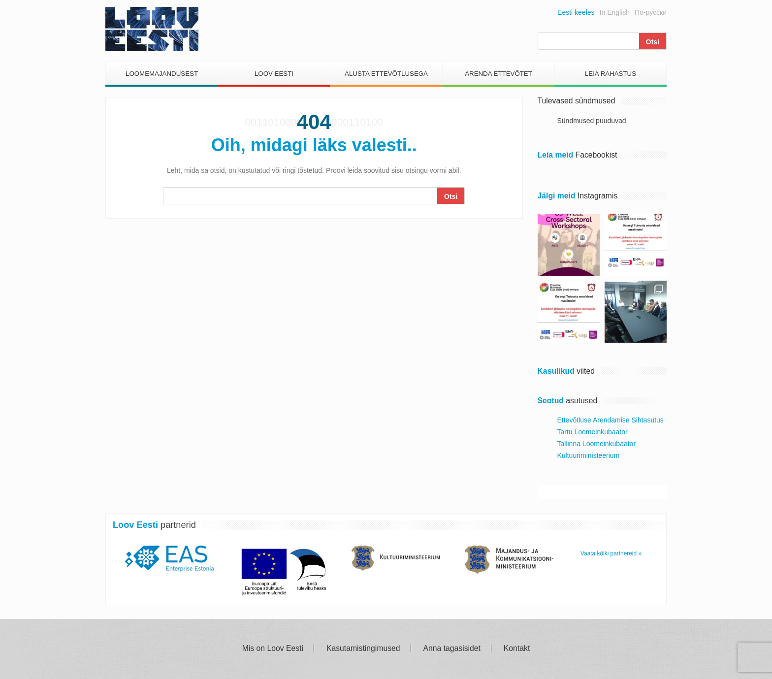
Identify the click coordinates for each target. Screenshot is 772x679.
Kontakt (517, 648)
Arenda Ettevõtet (498, 73)
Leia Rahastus (610, 73)
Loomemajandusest (162, 73)
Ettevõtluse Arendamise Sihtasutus (610, 420)
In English (615, 12)
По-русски (651, 12)
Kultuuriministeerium (588, 455)
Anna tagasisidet (452, 648)
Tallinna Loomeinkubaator (596, 444)
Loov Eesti (274, 73)
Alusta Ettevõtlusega (386, 73)
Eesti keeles (575, 12)
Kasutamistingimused (363, 648)
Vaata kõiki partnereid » (611, 553)
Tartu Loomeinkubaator (592, 432)
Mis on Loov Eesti (272, 648)
